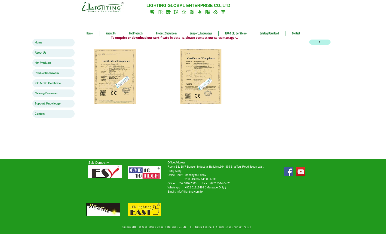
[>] (320, 42)
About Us (40, 52)
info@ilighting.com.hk (190, 191)
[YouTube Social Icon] (300, 171)
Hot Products (43, 63)
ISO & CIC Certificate (48, 83)
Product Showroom (47, 73)
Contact (39, 113)
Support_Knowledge (48, 103)
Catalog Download (46, 93)
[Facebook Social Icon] (288, 171)
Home (38, 42)
